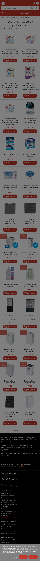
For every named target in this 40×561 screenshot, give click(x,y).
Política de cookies (17, 552)
